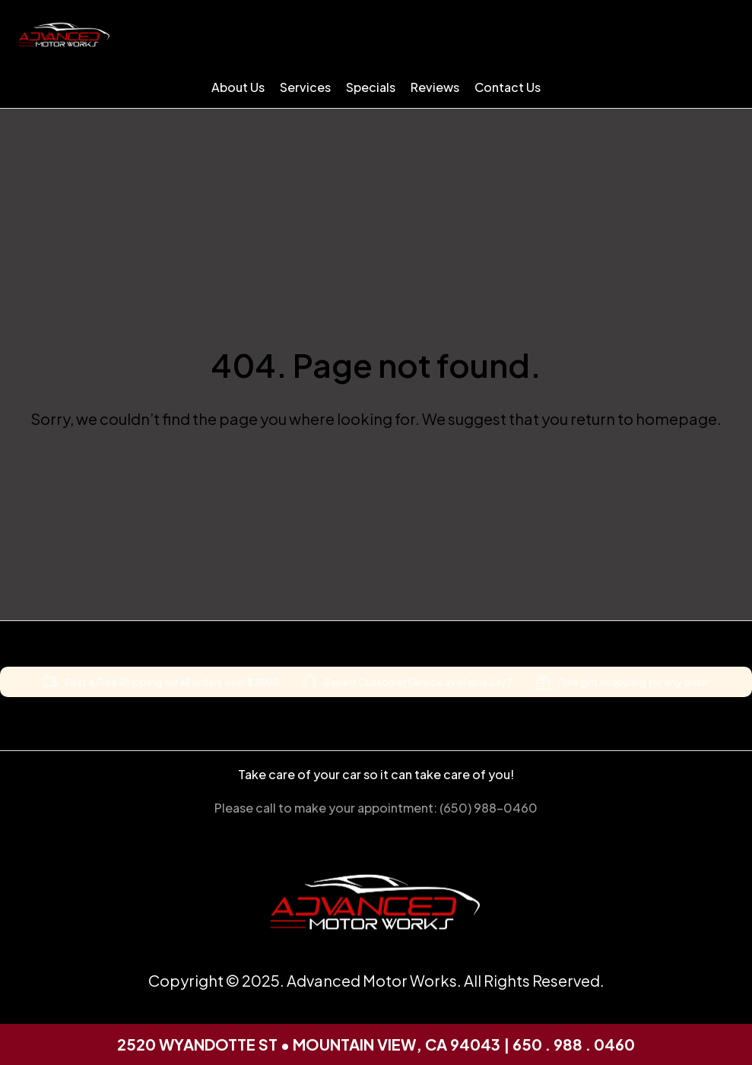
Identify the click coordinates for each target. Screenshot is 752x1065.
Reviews (435, 87)
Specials (370, 87)
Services (305, 87)
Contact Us (507, 87)
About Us (238, 87)
